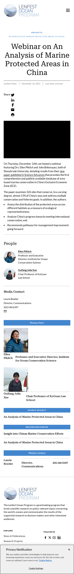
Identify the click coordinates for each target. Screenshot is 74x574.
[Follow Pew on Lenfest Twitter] (49, 537)
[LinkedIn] (12, 100)
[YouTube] (54, 537)
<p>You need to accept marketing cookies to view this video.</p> (37, 139)
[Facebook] (12, 104)
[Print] (12, 114)
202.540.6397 (60, 462)
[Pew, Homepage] (21, 10)
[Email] (12, 109)
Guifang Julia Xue (27, 269)
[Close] (69, 549)
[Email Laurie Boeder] (5, 311)
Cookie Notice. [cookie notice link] (45, 560)
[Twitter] (12, 95)
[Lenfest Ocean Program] (59, 537)
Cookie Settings (36, 568)
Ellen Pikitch (24, 251)
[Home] (21, 488)
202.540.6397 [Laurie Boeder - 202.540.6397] (11, 307)
